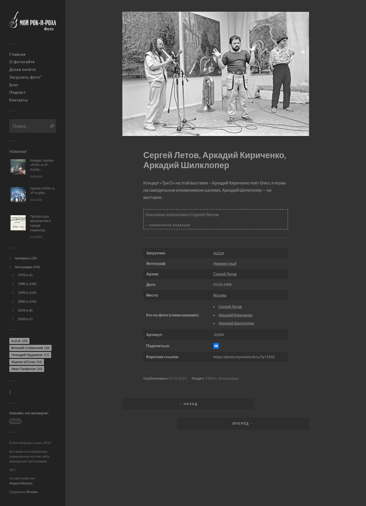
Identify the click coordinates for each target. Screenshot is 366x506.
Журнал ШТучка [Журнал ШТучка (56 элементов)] (26, 362)
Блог (14, 85)
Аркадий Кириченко (235, 315)
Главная (17, 54)
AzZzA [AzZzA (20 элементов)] (19, 341)
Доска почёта (22, 69)
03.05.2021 (178, 378)
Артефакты (23, 258)
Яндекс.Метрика (20, 483)
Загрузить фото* (25, 77)
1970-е (23, 275)
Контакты (18, 100)
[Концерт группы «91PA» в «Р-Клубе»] (18, 167)
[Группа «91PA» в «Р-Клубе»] (18, 195)
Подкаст (17, 92)
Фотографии (23, 267)
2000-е (23, 301)
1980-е (23, 284)
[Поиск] (52, 126)
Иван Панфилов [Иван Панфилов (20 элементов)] (26, 369)
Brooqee (32, 492)
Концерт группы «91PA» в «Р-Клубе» (42, 164)
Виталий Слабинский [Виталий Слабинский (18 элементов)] (30, 348)
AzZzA (218, 253)
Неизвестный (225, 263)
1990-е (23, 293)
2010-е (23, 310)
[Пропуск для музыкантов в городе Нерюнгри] (18, 223)
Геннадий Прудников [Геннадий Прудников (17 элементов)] (30, 355)
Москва (219, 295)
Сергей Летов (225, 274)
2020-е (23, 319)
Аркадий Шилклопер (236, 323)
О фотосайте (22, 61)
